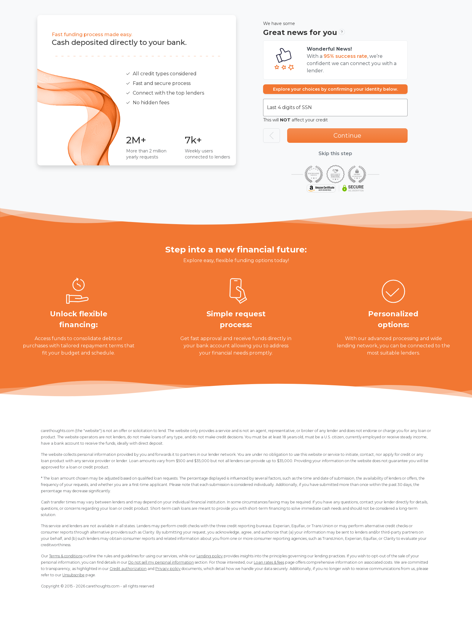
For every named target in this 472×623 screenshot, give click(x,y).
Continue (347, 135)
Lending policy (210, 556)
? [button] (342, 32)
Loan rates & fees (269, 562)
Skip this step (335, 153)
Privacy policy (168, 568)
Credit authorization (128, 568)
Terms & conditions (65, 556)
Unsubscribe (73, 575)
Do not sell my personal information (161, 562)
